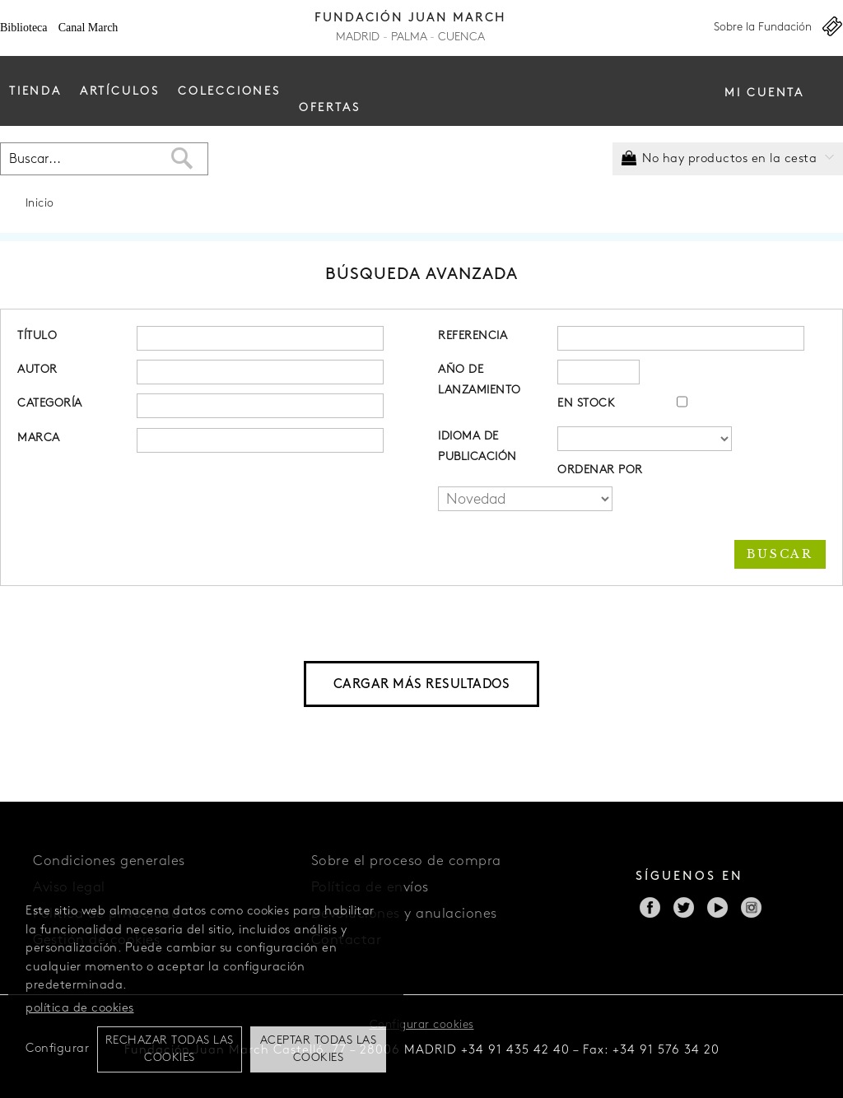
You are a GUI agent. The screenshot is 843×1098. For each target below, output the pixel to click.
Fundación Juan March (410, 18)
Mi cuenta (764, 93)
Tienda (35, 92)
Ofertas (330, 108)
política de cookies (80, 1009)
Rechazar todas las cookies (169, 1049)
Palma (409, 37)
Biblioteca (24, 27)
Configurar (57, 1049)
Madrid (358, 37)
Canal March (88, 27)
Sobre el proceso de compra (406, 861)
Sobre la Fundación (763, 27)
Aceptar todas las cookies (318, 1049)
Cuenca (461, 37)
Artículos (120, 92)
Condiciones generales (109, 861)
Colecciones (229, 92)
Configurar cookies (422, 1025)
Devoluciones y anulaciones (404, 914)
